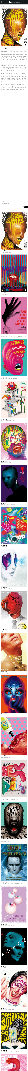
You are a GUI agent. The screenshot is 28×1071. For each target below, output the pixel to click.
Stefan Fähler (4, 141)
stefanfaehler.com (5, 94)
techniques (4, 6)
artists (9, 6)
